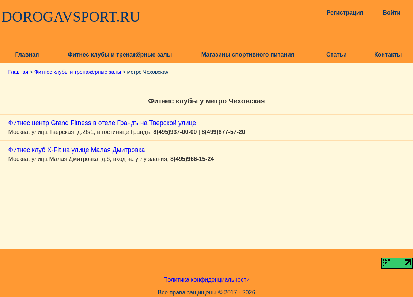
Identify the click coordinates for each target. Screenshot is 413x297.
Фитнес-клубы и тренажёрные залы (120, 54)
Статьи (336, 54)
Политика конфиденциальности (206, 280)
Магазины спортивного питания (247, 54)
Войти (392, 12)
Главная (27, 54)
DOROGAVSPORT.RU (70, 16)
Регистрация (345, 12)
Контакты (388, 54)
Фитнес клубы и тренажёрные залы (77, 72)
